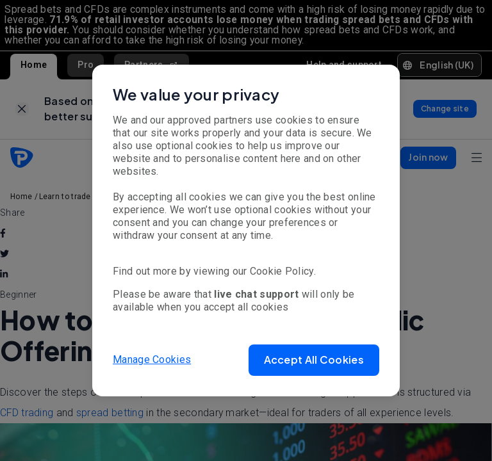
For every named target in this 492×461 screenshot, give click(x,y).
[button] (314, 360)
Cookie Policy (282, 271)
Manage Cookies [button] (152, 359)
